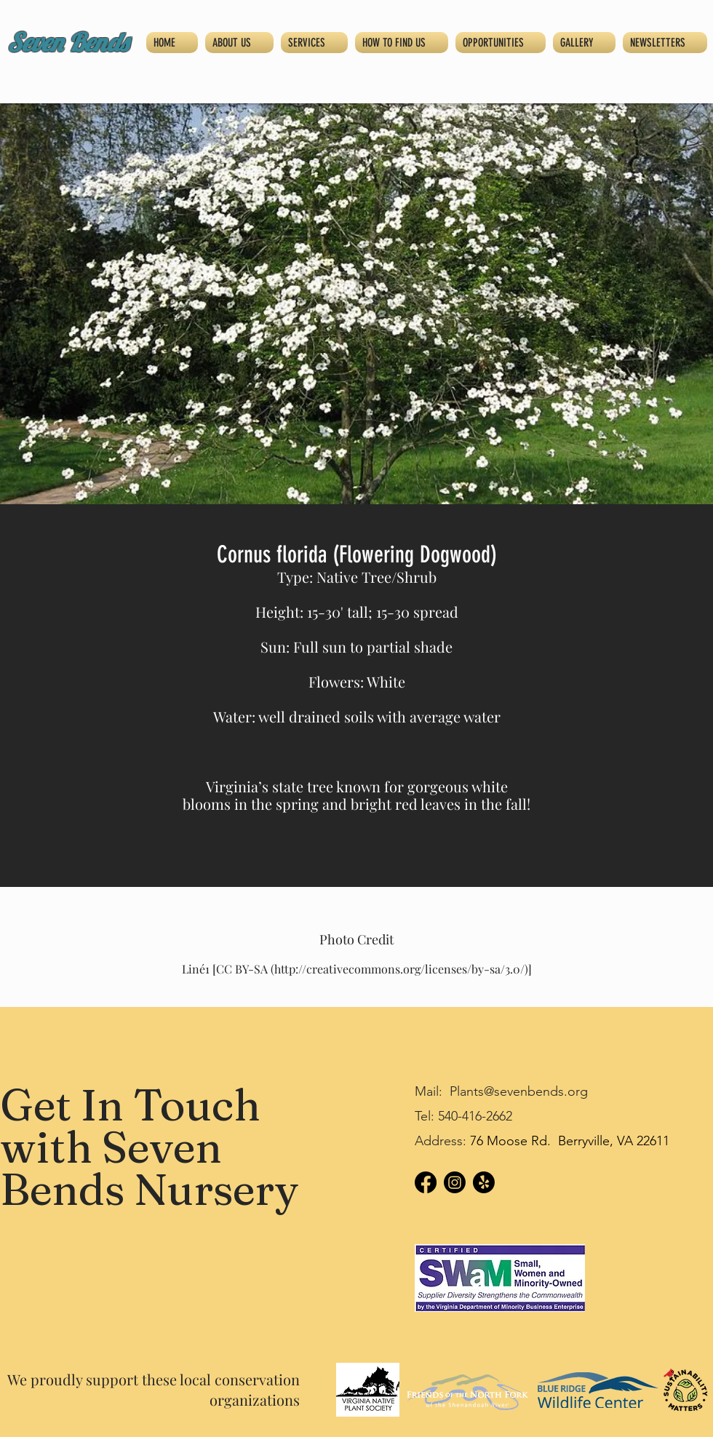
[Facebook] (426, 1182)
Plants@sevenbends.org (519, 1091)
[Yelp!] (484, 1182)
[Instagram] (455, 1182)
